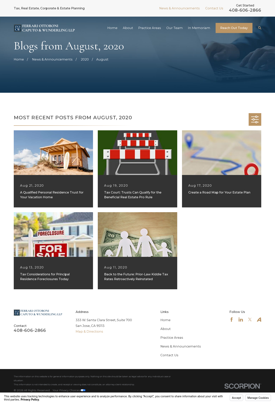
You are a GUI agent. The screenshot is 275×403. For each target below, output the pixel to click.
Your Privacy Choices (69, 390)
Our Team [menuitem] (174, 28)
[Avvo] (259, 319)
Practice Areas (171, 337)
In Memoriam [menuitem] (199, 28)
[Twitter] (250, 319)
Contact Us (214, 8)
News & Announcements (179, 8)
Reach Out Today (234, 28)
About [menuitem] (128, 28)
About (165, 329)
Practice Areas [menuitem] (149, 28)
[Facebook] (231, 319)
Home (165, 320)
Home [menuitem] (112, 28)
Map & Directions (89, 331)
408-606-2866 (245, 10)
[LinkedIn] (241, 319)
